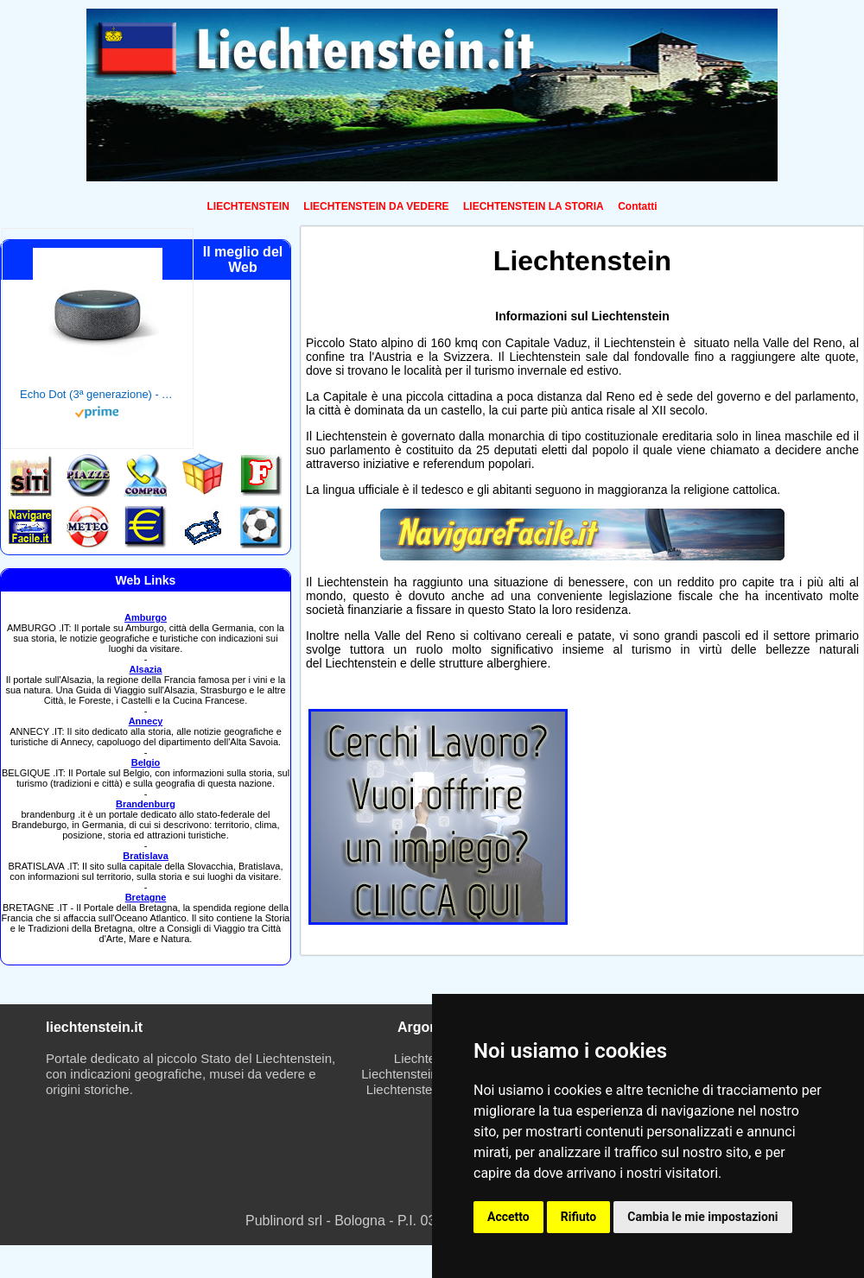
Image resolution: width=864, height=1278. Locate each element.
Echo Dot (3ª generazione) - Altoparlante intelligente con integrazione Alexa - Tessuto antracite (97, 394)
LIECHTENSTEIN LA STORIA (533, 206)
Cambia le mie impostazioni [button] (702, 1217)
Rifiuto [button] (579, 1217)
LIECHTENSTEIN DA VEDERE (375, 206)
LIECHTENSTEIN (248, 206)
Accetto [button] (508, 1217)
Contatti (637, 206)
